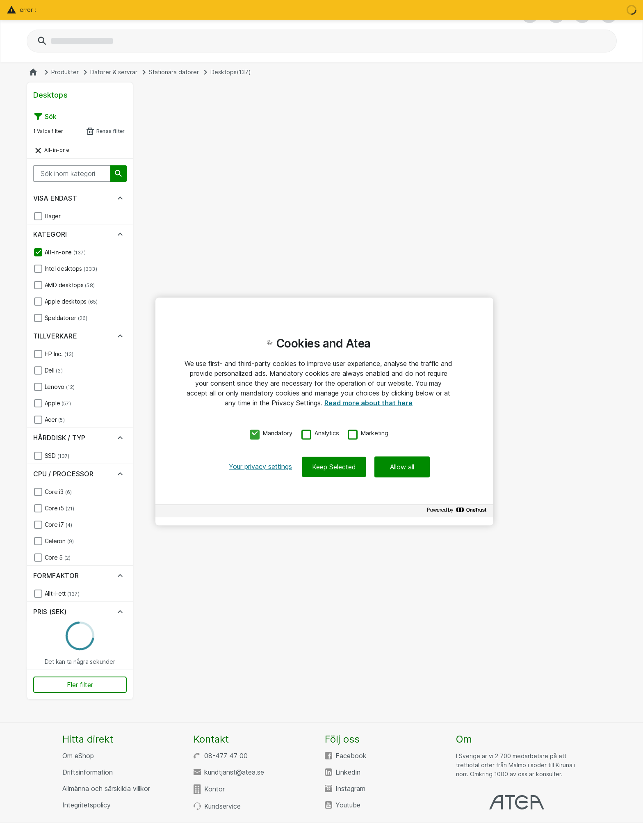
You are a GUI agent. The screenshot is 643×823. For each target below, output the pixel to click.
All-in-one (51, 150)
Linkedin (347, 772)
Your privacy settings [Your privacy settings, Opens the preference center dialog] (260, 466)
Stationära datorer (174, 72)
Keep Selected (334, 466)
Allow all (402, 466)
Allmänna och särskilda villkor (106, 788)
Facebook (351, 756)
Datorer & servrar (113, 72)
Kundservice (222, 806)
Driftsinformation (87, 772)
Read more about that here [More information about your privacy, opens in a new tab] (368, 403)
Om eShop (78, 756)
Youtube (347, 805)
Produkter (65, 72)
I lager (53, 216)
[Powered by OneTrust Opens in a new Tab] (458, 512)
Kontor (214, 789)
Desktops (230, 72)
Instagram (350, 788)
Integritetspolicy (86, 805)
